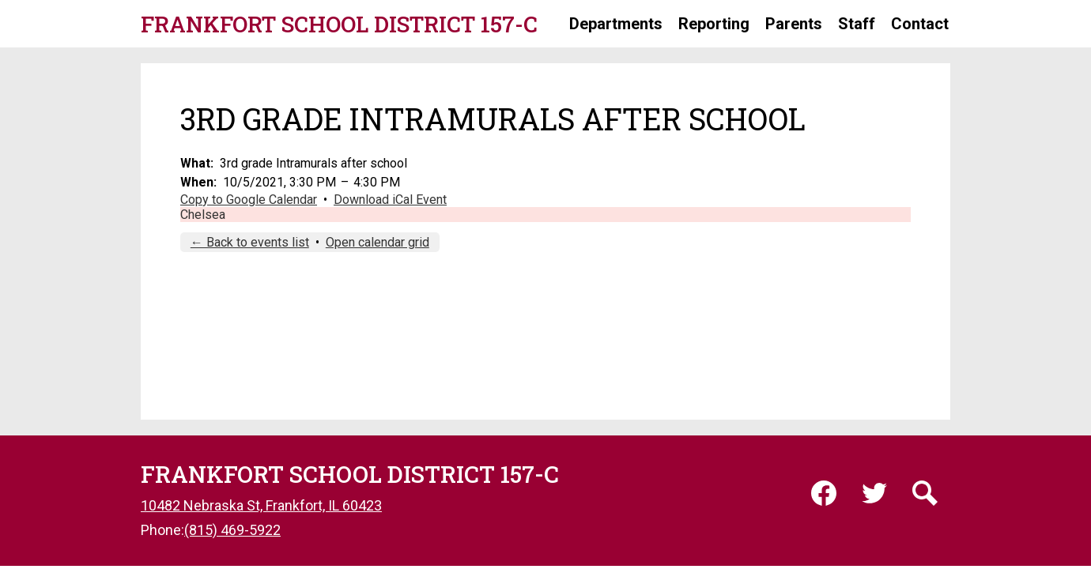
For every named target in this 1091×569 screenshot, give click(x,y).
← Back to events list (250, 242)
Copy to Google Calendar (248, 199)
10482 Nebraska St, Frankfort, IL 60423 (261, 505)
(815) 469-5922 (232, 530)
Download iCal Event (390, 199)
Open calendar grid (377, 242)
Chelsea (202, 214)
